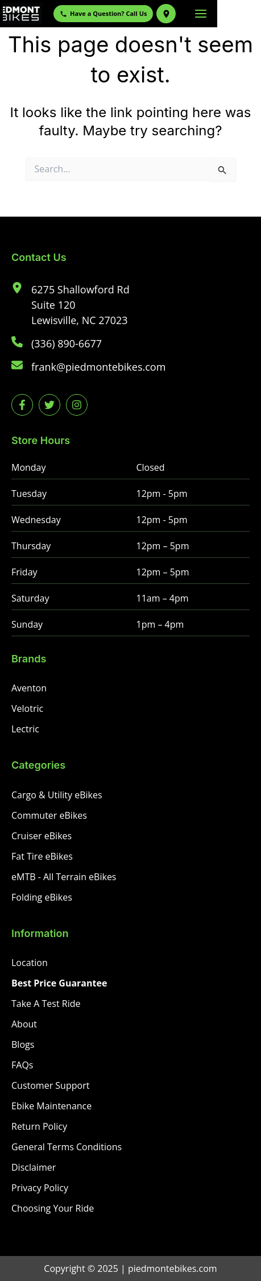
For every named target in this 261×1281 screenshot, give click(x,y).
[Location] (29, 962)
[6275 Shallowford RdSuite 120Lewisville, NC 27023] (70, 305)
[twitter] (49, 405)
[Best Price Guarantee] (59, 983)
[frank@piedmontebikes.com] (88, 367)
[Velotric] (27, 708)
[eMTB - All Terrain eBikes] (63, 877)
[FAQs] (22, 1065)
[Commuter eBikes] (49, 815)
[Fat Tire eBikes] (42, 856)
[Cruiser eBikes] (41, 836)
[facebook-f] (22, 405)
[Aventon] (29, 688)
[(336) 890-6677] (56, 343)
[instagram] (77, 405)
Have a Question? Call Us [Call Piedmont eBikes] (139, 13)
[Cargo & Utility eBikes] (56, 795)
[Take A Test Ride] (46, 1003)
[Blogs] (22, 1044)
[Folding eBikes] (41, 897)
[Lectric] (25, 729)
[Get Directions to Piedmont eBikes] (202, 13)
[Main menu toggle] (244, 13)
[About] (24, 1024)
